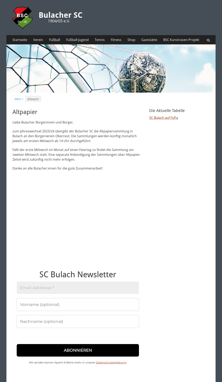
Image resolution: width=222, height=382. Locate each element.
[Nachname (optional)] (78, 321)
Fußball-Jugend (77, 40)
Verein (38, 40)
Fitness (116, 40)
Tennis (100, 40)
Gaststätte (149, 40)
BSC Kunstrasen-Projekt (181, 40)
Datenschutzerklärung (111, 362)
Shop (131, 40)
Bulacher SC (60, 15)
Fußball (54, 40)
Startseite (19, 40)
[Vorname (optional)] (78, 304)
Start (18, 99)
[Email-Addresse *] (78, 288)
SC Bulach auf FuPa (163, 117)
